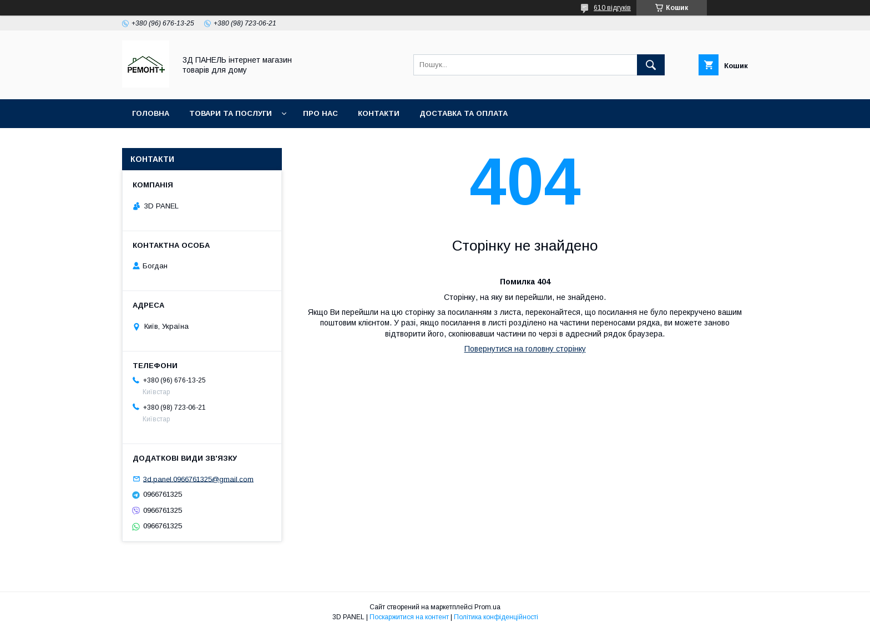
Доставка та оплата (463, 113)
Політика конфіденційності (496, 617)
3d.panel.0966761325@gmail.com (198, 479)
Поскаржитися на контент (409, 617)
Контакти (378, 113)
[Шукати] (651, 64)
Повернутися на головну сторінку (525, 348)
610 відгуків (612, 8)
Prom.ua (487, 607)
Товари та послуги (230, 113)
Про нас (320, 113)
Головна (150, 113)
